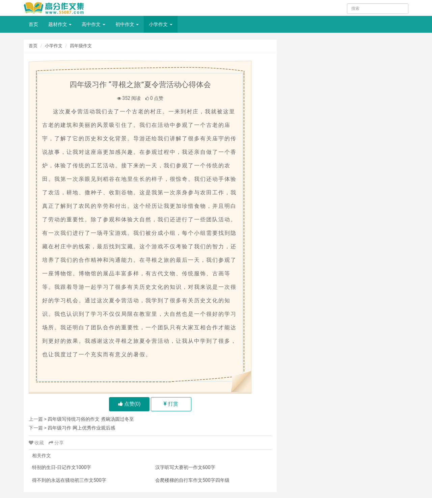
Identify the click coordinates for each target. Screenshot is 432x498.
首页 (33, 24)
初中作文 (127, 24)
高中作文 (93, 24)
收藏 (37, 442)
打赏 (171, 404)
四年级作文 (81, 45)
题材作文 (60, 24)
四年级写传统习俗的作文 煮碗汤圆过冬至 (91, 419)
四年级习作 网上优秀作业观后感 (81, 428)
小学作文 (160, 24)
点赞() (129, 404)
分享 (56, 442)
